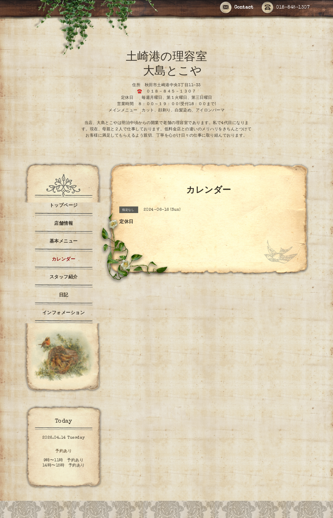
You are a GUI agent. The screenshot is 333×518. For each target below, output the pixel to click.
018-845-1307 (286, 8)
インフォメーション (63, 313)
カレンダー (64, 259)
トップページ (63, 206)
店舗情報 (63, 224)
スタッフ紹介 (63, 277)
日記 (63, 295)
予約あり (63, 451)
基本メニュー (63, 241)
